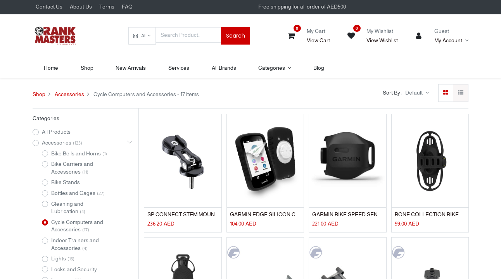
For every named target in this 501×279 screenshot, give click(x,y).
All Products (56, 132)
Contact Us (49, 6)
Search (235, 36)
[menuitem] (51, 68)
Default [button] (414, 93)
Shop (39, 94)
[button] (142, 36)
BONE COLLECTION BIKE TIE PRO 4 (430, 214)
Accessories (69, 94)
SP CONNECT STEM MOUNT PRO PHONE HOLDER (182, 214)
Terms (106, 6)
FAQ (127, 6)
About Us (81, 6)
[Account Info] (451, 41)
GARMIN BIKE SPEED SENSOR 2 (347, 214)
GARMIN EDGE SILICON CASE (265, 214)
